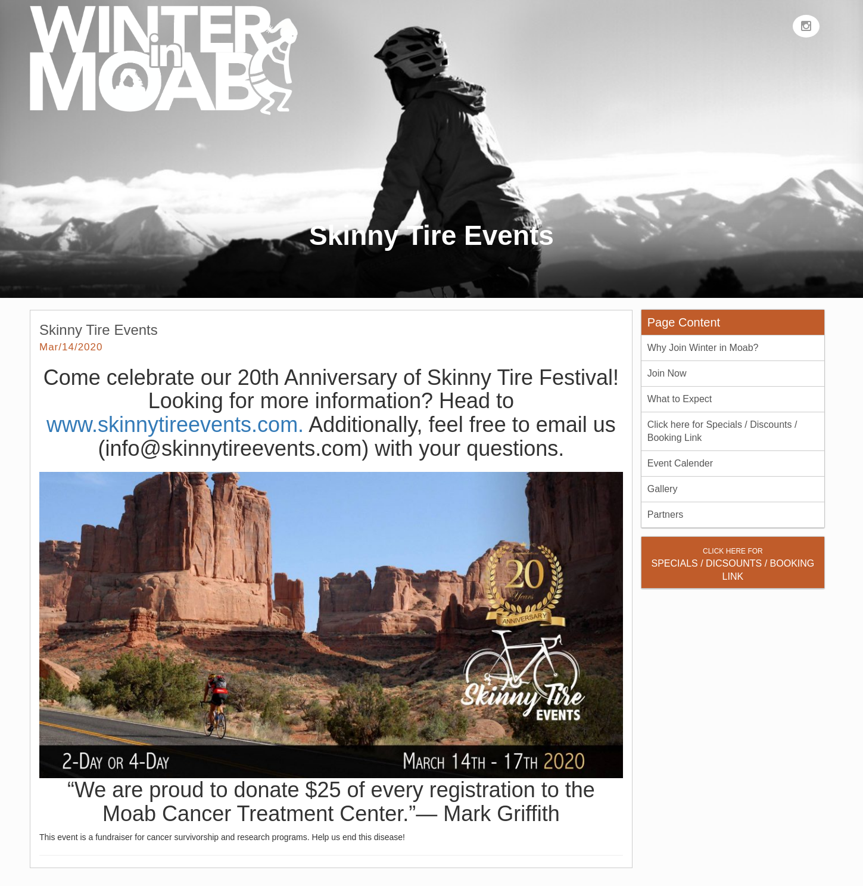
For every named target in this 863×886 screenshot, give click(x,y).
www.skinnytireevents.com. (175, 424)
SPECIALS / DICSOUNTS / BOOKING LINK (732, 564)
